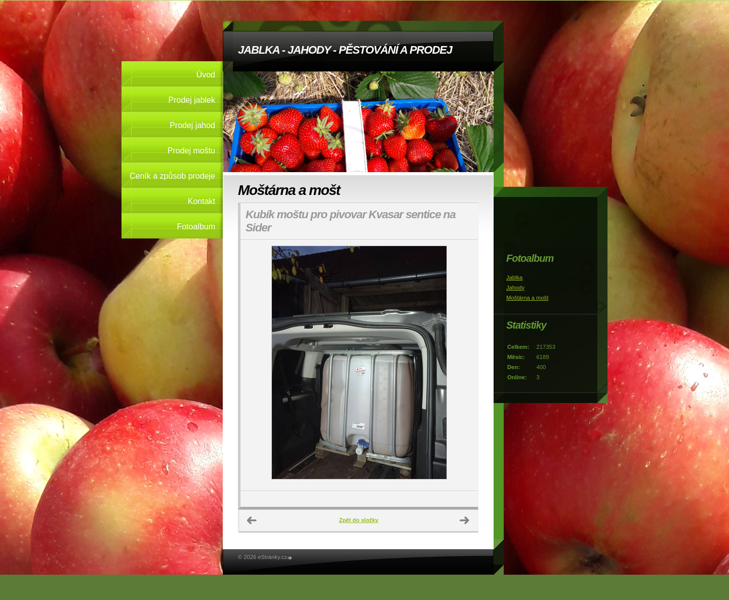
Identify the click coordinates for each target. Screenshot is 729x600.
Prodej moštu (191, 150)
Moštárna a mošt (527, 298)
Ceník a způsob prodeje (172, 176)
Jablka (514, 277)
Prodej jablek (192, 100)
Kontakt (201, 201)
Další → (464, 520)
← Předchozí (252, 520)
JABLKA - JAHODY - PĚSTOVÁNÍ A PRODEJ (345, 50)
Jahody (515, 288)
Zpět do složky (359, 520)
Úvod (205, 74)
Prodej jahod (192, 125)
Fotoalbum (196, 226)
